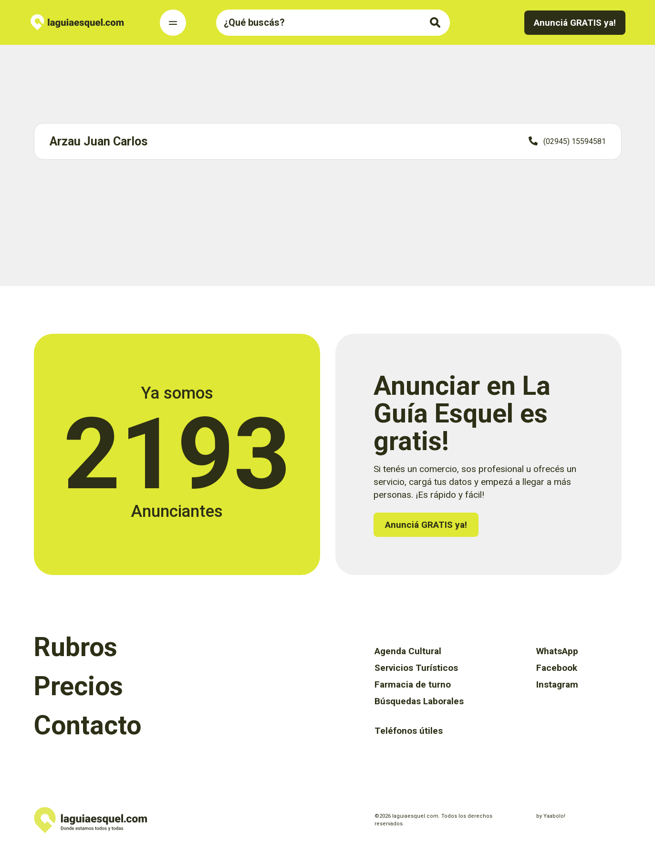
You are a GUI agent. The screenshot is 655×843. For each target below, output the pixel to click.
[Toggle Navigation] (173, 23)
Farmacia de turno (412, 684)
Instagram (557, 684)
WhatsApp (557, 651)
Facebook (556, 667)
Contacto (87, 725)
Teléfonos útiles (408, 730)
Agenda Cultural (407, 651)
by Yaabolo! (550, 816)
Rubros (75, 647)
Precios (78, 686)
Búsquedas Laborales (419, 701)
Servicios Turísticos (416, 667)
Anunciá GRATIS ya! (575, 22)
